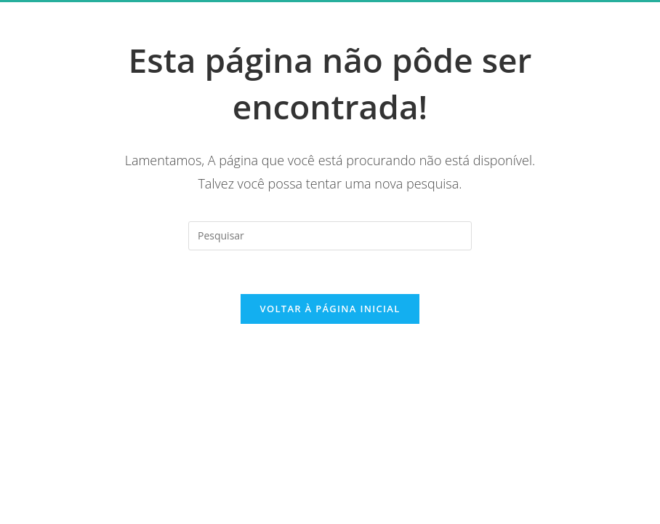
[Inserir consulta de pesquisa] (330, 235)
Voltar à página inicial (329, 308)
